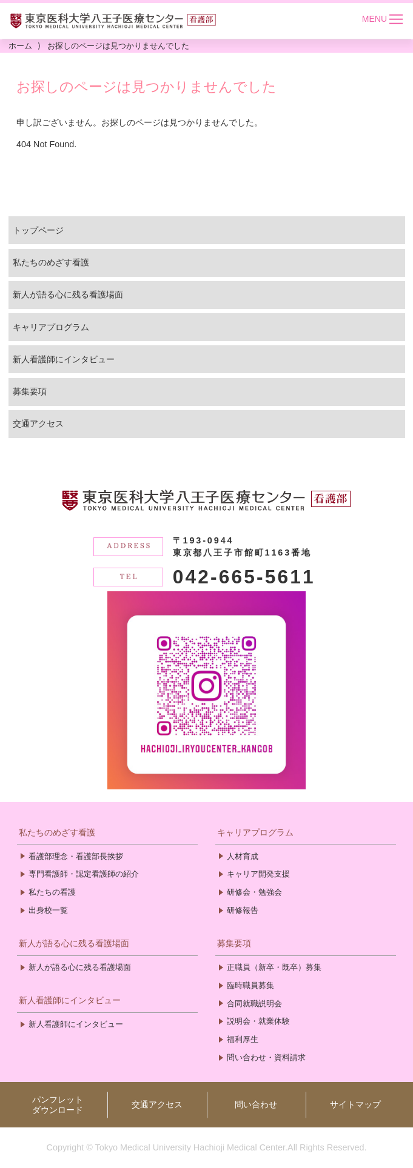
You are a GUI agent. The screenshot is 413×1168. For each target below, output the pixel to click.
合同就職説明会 (254, 1003)
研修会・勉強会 (254, 892)
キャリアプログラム (51, 327)
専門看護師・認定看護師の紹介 (84, 873)
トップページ (38, 230)
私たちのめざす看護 (51, 262)
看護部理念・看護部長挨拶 (76, 856)
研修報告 (242, 910)
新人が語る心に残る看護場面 (68, 294)
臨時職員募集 (250, 985)
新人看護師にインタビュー (64, 359)
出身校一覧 (48, 910)
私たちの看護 (52, 892)
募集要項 (30, 391)
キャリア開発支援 (258, 873)
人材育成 (242, 856)
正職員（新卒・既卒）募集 (274, 967)
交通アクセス (38, 423)
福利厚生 (242, 1039)
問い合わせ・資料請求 (266, 1057)
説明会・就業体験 (258, 1021)
